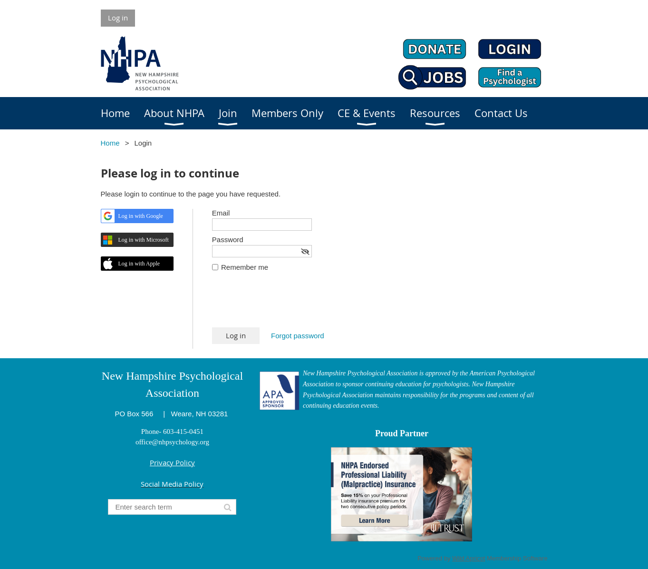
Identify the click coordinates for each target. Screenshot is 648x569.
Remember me (244, 267)
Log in (118, 17)
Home (110, 143)
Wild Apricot (468, 558)
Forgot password (297, 336)
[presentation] (284, 304)
